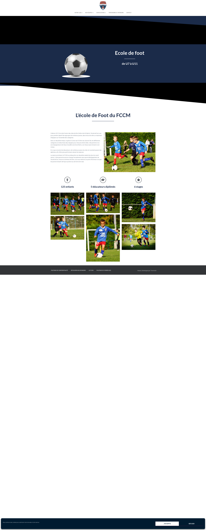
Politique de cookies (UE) (104, 270)
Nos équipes (89, 12)
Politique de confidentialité (59, 270)
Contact (128, 12)
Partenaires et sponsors (116, 12)
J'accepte (167, 524)
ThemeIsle (153, 270)
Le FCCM (91, 270)
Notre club (78, 12)
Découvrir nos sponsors (78, 270)
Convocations (101, 12)
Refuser (191, 524)
